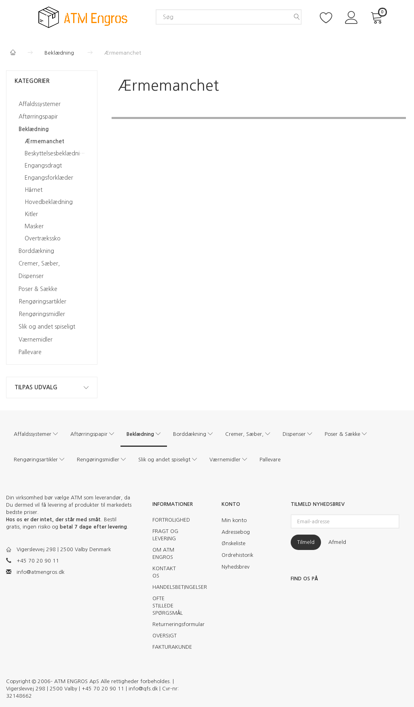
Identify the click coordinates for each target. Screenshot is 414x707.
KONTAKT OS (164, 572)
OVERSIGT (164, 635)
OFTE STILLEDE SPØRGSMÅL (167, 606)
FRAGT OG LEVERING (165, 535)
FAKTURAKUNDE (170, 647)
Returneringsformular (170, 624)
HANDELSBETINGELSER (170, 587)
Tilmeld (306, 542)
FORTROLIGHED (170, 519)
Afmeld (337, 542)
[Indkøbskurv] (378, 17)
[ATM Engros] (83, 17)
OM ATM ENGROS (163, 553)
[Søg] (297, 17)
